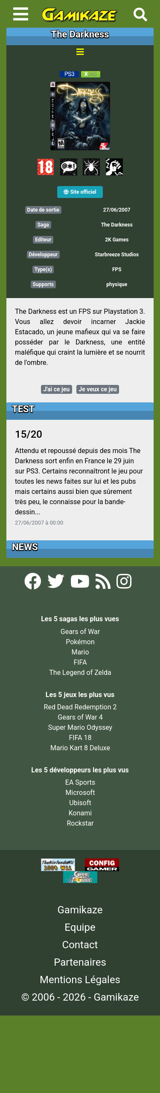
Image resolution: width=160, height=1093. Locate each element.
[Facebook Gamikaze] (33, 584)
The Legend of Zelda (80, 672)
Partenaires (80, 962)
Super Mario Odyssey (80, 727)
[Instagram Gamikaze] (123, 584)
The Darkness (117, 225)
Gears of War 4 (80, 717)
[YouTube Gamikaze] (80, 584)
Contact (80, 945)
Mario (80, 652)
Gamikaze (80, 910)
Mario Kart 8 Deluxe (80, 748)
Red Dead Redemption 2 (80, 707)
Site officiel (80, 192)
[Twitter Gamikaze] (56, 584)
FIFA (80, 662)
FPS (117, 270)
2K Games (116, 240)
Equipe (79, 927)
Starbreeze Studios (117, 255)
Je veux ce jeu (97, 389)
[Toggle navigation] (21, 14)
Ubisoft (80, 803)
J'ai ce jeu (56, 389)
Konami (80, 813)
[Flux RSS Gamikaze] (104, 584)
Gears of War (80, 632)
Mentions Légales (80, 980)
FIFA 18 (80, 738)
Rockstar (80, 823)
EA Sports (80, 782)
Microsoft (80, 793)
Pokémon (80, 642)
